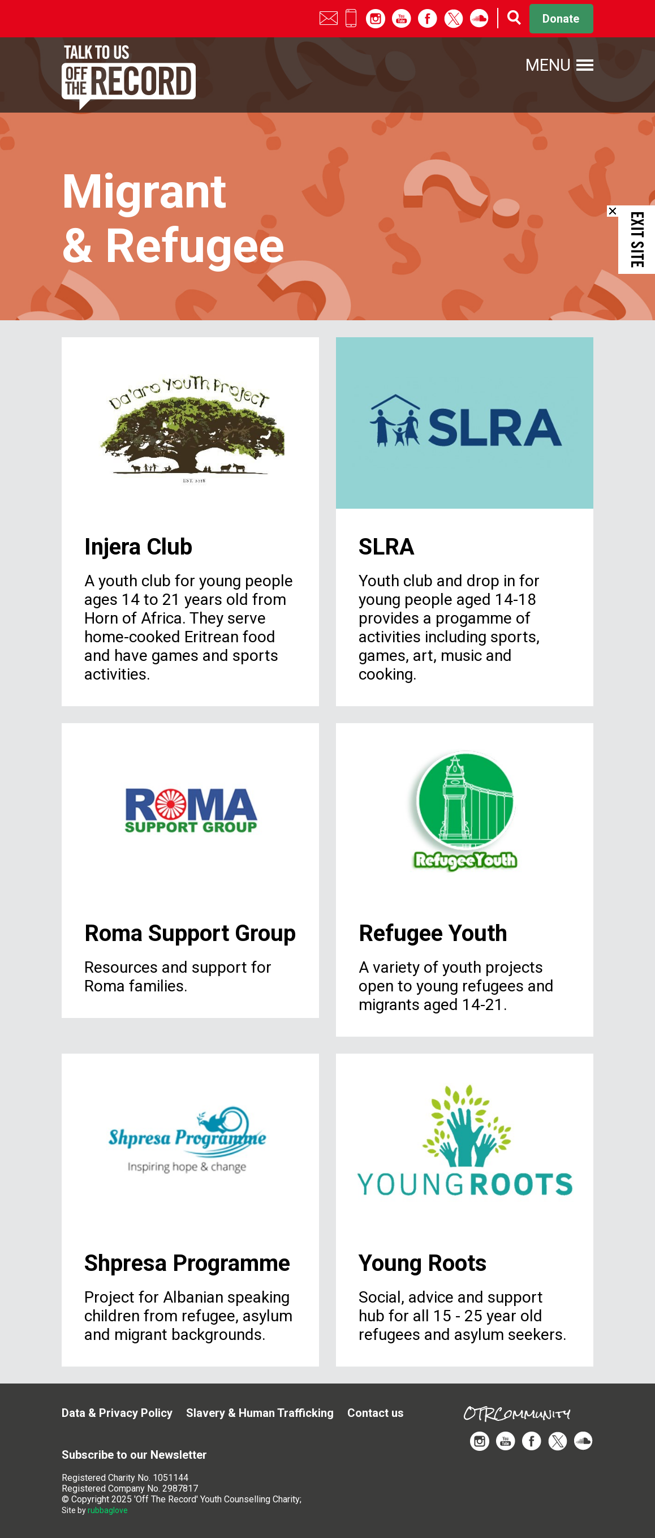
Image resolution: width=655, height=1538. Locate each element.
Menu (548, 65)
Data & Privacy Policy (117, 1413)
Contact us (375, 1413)
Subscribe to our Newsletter (134, 1455)
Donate (560, 18)
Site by (95, 1510)
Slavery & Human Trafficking (260, 1413)
